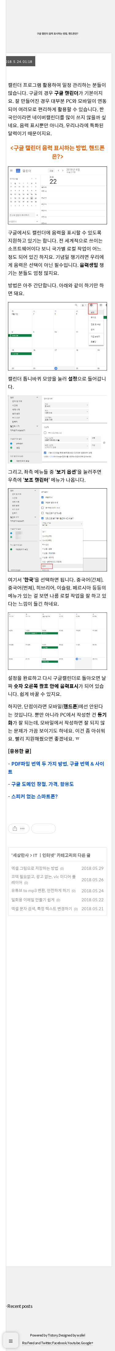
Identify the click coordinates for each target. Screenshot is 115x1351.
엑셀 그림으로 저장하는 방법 (34, 868)
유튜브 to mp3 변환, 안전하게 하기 (40, 890)
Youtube (73, 1342)
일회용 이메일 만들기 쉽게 (33, 899)
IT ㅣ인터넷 (43, 855)
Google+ (87, 1342)
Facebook (59, 1342)
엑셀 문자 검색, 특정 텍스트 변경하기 (41, 908)
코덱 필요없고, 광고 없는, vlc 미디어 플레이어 (43, 879)
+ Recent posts (18, 1305)
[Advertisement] (57, 1090)
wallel (81, 1335)
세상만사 (21, 855)
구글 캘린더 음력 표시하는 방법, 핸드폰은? (57, 33)
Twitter (46, 1342)
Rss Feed (28, 1342)
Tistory (53, 1335)
